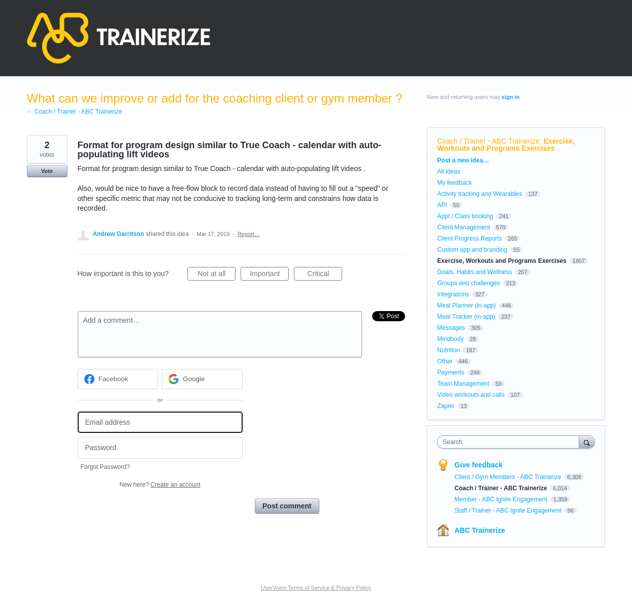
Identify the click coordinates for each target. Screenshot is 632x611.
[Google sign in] (202, 379)
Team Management (463, 383)
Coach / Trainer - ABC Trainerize (488, 141)
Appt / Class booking (465, 216)
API (442, 205)
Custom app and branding (472, 249)
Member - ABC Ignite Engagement (501, 499)
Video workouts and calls (471, 394)
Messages (451, 327)
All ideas (448, 171)
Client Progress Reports (469, 238)
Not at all (216, 275)
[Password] (160, 448)
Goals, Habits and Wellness (474, 272)
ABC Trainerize (479, 530)
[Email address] (160, 422)
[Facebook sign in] (118, 379)
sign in (510, 97)
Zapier (445, 406)
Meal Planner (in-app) (466, 305)
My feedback (454, 182)
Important (269, 275)
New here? (159, 484)
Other (444, 361)
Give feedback (478, 465)
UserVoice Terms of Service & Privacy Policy (316, 588)
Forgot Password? (105, 466)
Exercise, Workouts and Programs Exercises (506, 144)
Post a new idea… (463, 160)
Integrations (453, 294)
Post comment (286, 506)
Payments (450, 372)
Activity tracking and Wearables (479, 193)
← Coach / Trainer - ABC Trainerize (74, 111)
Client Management (463, 227)
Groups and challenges (468, 283)
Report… (249, 234)
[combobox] (510, 442)
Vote (47, 171)
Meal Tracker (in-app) (466, 316)
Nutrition (448, 350)
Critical (324, 275)
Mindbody (450, 339)
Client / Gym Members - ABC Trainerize (508, 477)
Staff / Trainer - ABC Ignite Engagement (508, 510)
